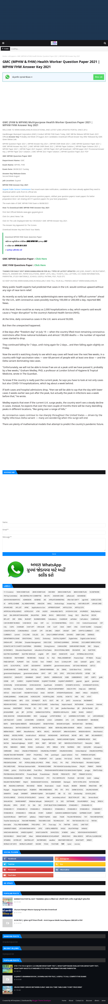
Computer (97, 627)
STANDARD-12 (22, 809)
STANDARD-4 (59, 809)
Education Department (24, 650)
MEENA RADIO (9, 731)
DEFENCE (91, 635)
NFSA (5, 747)
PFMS (48, 763)
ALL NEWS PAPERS (28, 604)
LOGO (49, 720)
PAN (46, 755)
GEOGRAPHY (35, 666)
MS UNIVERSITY (97, 735)
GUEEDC (20, 681)
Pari (76, 755)
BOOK (94, 615)
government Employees (12, 673)
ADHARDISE (81, 596)
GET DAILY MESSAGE (80, 666)
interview (7, 708)
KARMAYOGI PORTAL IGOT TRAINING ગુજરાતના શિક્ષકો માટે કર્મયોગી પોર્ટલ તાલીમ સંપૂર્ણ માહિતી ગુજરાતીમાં (52, 899)
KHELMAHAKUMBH (24, 716)
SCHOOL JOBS (90, 794)
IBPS (21, 700)
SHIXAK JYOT (49, 801)
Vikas (31, 836)
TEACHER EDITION (96, 817)
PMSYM (98, 766)
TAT (85, 817)
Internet (99, 704)
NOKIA (30, 747)
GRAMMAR (29, 677)
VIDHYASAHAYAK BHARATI (87, 832)
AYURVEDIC (84, 611)
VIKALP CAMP (21, 836)
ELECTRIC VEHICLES (28, 654)
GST (12, 681)
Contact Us (79, 1000)
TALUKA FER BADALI (74, 817)
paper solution (67, 755)
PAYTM (77, 759)
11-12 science (8, 592)
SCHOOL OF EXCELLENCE (27, 797)
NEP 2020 (52, 743)
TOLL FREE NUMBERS (21, 825)
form (57, 662)
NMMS (23, 747)
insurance (89, 704)
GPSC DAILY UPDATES (74, 673)
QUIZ (89, 778)
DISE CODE (47, 642)
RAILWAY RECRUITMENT (12, 782)
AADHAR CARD (58, 596)
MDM (50, 728)
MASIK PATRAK (48, 724)
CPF (41, 631)
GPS (55, 673)
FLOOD (35, 662)
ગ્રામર (69, 844)
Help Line (82, 689)
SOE (62, 801)
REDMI (39, 786)
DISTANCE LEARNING (61, 642)
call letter (73, 619)
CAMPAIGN (95, 619)
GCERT (26, 666)
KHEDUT (89, 712)
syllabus (33, 817)
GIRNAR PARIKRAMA (47, 669)
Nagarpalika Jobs (48, 739)
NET (60, 743)
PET (20, 763)
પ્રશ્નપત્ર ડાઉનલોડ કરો (14, 250)
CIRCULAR (40, 627)
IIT (62, 700)
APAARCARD (8, 607)
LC (65, 716)
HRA (76, 697)
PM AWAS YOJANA (93, 763)
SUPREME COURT (86, 813)
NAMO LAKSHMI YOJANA (66, 739)
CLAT (55, 627)
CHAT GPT (30, 627)
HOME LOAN (23, 697)
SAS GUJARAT (50, 794)
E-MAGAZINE (62, 646)
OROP (28, 755)
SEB (48, 797)
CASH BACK (27, 623)
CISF (48, 627)
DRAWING (37, 646)
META (39, 731)
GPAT (43, 673)
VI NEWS (65, 832)
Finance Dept (78, 658)
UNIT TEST (84, 825)
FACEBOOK (8, 658)
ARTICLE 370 (79, 607)
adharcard (70, 596)
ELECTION (91, 650)
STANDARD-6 (84, 809)
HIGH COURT (16, 693)
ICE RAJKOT (36, 700)
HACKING (7, 689)
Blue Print (85, 615)
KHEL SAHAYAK (9, 716)
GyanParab (48, 685)
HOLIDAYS (94, 693)
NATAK (6, 743)
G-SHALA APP (66, 662)
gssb (100, 677)
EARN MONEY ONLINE (77, 646)
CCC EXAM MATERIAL (59, 623)
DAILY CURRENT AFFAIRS (55, 635)
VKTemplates (15, 1000)
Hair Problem (18, 689)
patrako (58, 759)
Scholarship (78, 794)
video (73, 832)
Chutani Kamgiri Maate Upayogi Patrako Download (35, 909)
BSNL (20, 619)
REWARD (83, 786)
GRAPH (46, 677)
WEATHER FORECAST (65, 840)
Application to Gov (38, 607)
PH (62, 763)
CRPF (74, 631)
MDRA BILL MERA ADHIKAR (65, 728)
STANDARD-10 (87, 805)
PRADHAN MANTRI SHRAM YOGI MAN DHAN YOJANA (63, 770)
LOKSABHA (59, 720)
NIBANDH (14, 747)
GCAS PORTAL (16, 666)
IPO (40, 708)
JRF (23, 712)
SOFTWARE (70, 801)
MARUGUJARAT (35, 724)
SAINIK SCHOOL (77, 790)
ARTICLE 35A (67, 607)
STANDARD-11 (9, 809)
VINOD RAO (66, 836)
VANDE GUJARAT (27, 832)
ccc (48, 623)
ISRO (46, 708)
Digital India (73, 638)
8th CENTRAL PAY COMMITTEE (30, 596)
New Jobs (88, 743)
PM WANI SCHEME (44, 766)
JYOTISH (30, 712)
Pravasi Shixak (32, 774)
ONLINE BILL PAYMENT (49, 751)
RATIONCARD (94, 782)
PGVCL (55, 763)
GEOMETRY (47, 666)
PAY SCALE (68, 759)
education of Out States (43, 650)
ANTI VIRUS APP (83, 604)
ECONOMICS (8, 650)
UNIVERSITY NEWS (10, 828)
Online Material (81, 751)
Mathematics (8, 728)
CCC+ (72, 623)
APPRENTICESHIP (54, 607)
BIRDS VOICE (61, 615)
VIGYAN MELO (9, 836)
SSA (34, 805)
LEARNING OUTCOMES (77, 716)
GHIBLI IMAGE (23, 669)
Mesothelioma (29, 731)
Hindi (42, 693)
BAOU (51, 615)
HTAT (89, 697)
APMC (27, 607)
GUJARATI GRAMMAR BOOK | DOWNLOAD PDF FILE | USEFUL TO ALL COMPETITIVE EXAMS (50, 976)
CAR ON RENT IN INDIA (12, 623)
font (42, 662)
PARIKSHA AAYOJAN (88, 755)
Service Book (93, 797)
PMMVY (90, 766)
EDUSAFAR (76, 650)
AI (4, 604)
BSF (14, 619)
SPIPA (15, 805)
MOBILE (6, 735)
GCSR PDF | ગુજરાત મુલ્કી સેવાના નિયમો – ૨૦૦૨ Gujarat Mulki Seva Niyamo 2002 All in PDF (48, 920)
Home (5, 56)
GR (94, 673)
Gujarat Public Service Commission (17, 189)
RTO (67, 790)
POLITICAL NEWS (25, 770)
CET (101, 623)
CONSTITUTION (9, 631)
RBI (5, 786)
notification (40, 747)
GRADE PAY (8, 677)
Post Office (38, 770)
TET (68, 821)
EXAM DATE (63, 654)
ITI (52, 708)
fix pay (98, 658)
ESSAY (54, 654)
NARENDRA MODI (84, 739)
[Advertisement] (54, 20)
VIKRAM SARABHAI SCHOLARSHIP (47, 836)
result (59, 786)
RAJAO (25, 782)
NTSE (62, 747)
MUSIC (6, 739)
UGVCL (75, 825)
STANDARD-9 (20, 813)
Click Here (41, 258)
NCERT (30, 743)
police (14, 770)
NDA (37, 743)
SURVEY (97, 813)
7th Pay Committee (10, 596)
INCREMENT (88, 700)
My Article (28, 739)
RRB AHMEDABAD (45, 790)
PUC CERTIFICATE (59, 778)
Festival (41, 658)
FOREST (49, 662)
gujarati (79, 681)
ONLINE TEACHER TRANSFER (13, 755)
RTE (56, 790)
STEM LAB (32, 813)
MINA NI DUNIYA (70, 731)
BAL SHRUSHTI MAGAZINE (19, 615)
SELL (83, 797)
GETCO (92, 666)
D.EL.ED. (35, 635)
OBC (78, 747)
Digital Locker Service (87, 638)
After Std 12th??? (73, 600)
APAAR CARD (96, 604)
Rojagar (6, 790)
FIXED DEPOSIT (9, 662)
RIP (101, 786)
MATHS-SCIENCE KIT (23, 728)
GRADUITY (18, 677)
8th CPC (47, 596)
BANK (44, 615)
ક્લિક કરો (98, 77)
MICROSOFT (56, 731)
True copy (52, 825)
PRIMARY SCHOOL (85, 774)
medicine (88, 728)
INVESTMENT (17, 708)
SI (57, 801)
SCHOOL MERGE (9, 797)
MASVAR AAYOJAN (63, 724)
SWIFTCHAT (23, 817)
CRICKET (66, 631)
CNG (75, 627)
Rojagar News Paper (19, 790)
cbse (35, 623)
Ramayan (67, 782)
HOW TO (69, 697)
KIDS (35, 716)
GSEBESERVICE (77, 677)
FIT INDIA (89, 658)
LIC (89, 716)
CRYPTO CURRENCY (85, 631)
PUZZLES (71, 778)
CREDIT (57, 631)
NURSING (71, 747)
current (17, 635)
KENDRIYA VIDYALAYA (61, 712)
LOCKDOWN (29, 720)
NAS (94, 739)
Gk (58, 669)
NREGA (55, 747)
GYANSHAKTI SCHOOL (91, 685)
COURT (34, 631)
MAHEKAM (94, 720)
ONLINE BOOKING (66, 751)
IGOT (51, 700)
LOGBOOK (40, 720)
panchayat (55, 755)
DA (42, 635)
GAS (98, 662)
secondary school (59, 797)
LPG (67, 720)
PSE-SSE (28, 778)
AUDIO (45, 611)
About (71, 1000)
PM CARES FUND (9, 766)
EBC (89, 646)
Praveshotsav (45, 774)
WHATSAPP (80, 840)
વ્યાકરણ (77, 844)
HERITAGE (92, 689)
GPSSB (87, 673)
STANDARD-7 (97, 809)
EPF (47, 654)
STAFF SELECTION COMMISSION (55, 805)
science (41, 797)
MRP (87, 735)
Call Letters (84, 619)
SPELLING (7, 805)
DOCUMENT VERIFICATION (91, 642)
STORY (40, 813)
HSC (82, 697)
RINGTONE (93, 786)
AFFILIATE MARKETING (56, 600)
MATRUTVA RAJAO (39, 728)
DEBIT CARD (80, 635)
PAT (51, 759)
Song (93, 801)
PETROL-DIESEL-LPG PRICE (34, 763)
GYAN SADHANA (21, 685)
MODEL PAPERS (17, 735)
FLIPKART (20, 662)
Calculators (52, 619)
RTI (62, 790)
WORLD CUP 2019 (10, 844)
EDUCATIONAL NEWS (62, 650)
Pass (34, 759)
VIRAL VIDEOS (78, 836)
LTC (73, 720)
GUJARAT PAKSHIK (32, 681)
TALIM (62, 817)
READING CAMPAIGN (16, 786)
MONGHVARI (52, 735)
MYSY (37, 739)
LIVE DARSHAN (98, 716)
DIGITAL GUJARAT (59, 638)
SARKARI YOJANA (37, 794)
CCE (78, 623)
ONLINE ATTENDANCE (30, 751)
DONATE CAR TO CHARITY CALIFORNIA (17, 646)
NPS (48, 747)
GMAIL (64, 669)
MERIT (19, 731)
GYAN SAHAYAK (35, 685)
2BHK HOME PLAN (38, 592)
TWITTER (67, 825)
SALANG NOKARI (92, 790)
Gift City (34, 669)
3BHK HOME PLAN (64, 592)
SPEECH (100, 801)
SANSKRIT (24, 794)
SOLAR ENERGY (82, 801)
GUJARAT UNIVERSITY (65, 681)
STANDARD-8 (8, 813)
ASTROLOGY (28, 611)
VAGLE (63, 828)
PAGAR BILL (38, 755)
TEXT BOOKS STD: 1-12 (80, 821)
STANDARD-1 (73, 805)
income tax (77, 700)
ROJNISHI (33, 790)
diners (97, 1000)
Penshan (97, 759)
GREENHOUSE (57, 677)
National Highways (18, 743)
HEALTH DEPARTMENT (56, 689)
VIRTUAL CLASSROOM (93, 836)
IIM (57, 700)
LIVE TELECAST (9, 720)
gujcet (87, 681)
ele (84, 650)
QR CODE (80, 778)
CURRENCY (7, 635)
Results (66, 786)
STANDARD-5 (72, 809)
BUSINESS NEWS (39, 619)
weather (52, 840)
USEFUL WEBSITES (51, 828)
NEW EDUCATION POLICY (73, 743)
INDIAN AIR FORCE (10, 704)
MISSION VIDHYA (84, 731)
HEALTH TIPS (71, 689)
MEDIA (79, 728)
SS (29, 805)
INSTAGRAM (79, 704)
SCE (69, 794)
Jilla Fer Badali (87, 708)
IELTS (44, 700)
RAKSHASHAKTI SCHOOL (39, 782)
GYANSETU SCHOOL (73, 685)
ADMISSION (27, 600)
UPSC (40, 828)
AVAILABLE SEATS (57, 611)
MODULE (42, 735)
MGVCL (46, 731)
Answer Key (71, 604)
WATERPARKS (41, 840)
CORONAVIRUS (23, 631)
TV (60, 825)
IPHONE (28, 708)
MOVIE (74, 735)
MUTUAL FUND (16, 739)
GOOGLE (87, 669)
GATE (6, 666)
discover (89, 1000)
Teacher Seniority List (11, 821)
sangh (16, 794)
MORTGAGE (65, 735)
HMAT (78, 693)
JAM (57, 708)
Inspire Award (67, 704)
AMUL (49, 604)
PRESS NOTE (65, 774)
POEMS (6, 770)
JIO (97, 708)
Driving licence (49, 646)
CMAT (69, 627)
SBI (59, 794)
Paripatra (26, 759)
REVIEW (74, 786)
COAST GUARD (86, 627)
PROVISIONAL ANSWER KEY (13, 778)
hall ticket (29, 689)
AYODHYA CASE (71, 611)
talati (55, 817)
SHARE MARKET (21, 801)
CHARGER (20, 627)
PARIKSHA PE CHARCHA (12, 759)
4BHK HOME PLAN (80, 592)
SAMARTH (7, 794)
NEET (44, 743)
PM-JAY (82, 766)
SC (64, 794)
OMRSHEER (7, 751)
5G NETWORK (94, 592)
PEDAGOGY (87, 759)
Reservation (49, 786)
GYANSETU (59, 685)
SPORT (22, 805)
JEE (78, 708)
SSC (39, 805)
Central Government (90, 623)
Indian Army (24, 704)
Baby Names (95, 611)
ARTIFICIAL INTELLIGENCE (12, 611)
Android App (59, 604)
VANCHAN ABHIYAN (11, 832)
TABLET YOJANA (44, 817)
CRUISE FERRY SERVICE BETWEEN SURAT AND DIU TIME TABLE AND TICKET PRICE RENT (48, 987)
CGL (5, 627)
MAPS (6, 724)
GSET (86, 677)
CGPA (12, 627)
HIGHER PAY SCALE (31, 693)
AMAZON (41, 604)
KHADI (81, 712)
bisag (70, 615)
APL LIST (18, 607)
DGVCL (37, 638)
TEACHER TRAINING (29, 821)
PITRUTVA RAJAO (77, 763)
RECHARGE (30, 786)
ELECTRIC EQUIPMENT (11, 654)
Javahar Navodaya (68, 708)
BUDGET (28, 619)
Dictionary (46, 638)
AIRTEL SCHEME (13, 604)
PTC (48, 778)
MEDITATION (98, 728)
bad (5, 615)
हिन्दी (63, 844)
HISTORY (51, 693)
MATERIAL (89, 724)
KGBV (74, 712)
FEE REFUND (31, 658)
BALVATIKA (35, 615)
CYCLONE (26, 635)
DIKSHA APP (8, 642)
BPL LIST (7, 619)
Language (43, 716)
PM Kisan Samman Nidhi (26, 766)
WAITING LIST (29, 840)
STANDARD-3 (47, 809)
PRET (74, 774)
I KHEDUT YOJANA (10, 700)
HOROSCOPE (35, 697)
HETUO (6, 693)
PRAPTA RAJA (97, 770)
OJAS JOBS (87, 747)
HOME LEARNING (10, 697)
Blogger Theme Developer (41, 1000)
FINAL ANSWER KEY (64, 658)
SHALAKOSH (8, 801)
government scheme (31, 673)
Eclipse (96, 646)
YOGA (46, 844)
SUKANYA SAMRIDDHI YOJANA (66, 813)
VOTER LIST (17, 840)
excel (72, 654)
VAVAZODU (55, 832)
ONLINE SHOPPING (96, 751)
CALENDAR (63, 619)
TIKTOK (94, 821)
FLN (28, 662)
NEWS (97, 743)
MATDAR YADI (78, 724)
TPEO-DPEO (36, 825)
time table (7, 825)
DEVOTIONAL (27, 638)
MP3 (81, 735)
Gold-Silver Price (75, 669)
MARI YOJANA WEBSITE (19, 724)
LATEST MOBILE (55, 716)
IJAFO (68, 700)
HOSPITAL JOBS (48, 697)
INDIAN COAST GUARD (39, 704)
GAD (76, 662)
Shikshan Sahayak (35, 801)
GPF (49, 673)
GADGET (84, 662)
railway (96, 778)
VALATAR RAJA (73, 828)
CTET (97, 631)
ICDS (27, 700)
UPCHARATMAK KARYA (27, 828)
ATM (37, 611)
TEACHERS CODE (44, 821)
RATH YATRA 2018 (79, 782)
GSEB (67, 677)
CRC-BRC (49, 631)
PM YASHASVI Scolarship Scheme (65, 766)
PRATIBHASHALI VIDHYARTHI (14, 774)
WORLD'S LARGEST (26, 844)
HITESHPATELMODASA (65, 693)
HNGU (85, 693)
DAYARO (70, 635)
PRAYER (55, 774)
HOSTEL (60, 697)
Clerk (62, 627)
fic (48, 658)
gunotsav (95, 681)
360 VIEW (51, 592)
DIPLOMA (18, 642)
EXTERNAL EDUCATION (85, 654)
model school (31, 735)
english (40, 654)
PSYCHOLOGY (39, 778)
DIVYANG (75, 642)
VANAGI (84, 828)
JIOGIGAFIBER (8, 712)
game (92, 662)
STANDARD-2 (35, 809)
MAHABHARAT (82, 720)
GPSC (62, 673)
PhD (67, 763)
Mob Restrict (98, 731)
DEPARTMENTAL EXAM (11, 638)
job (17, 712)
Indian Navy (54, 704)
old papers (12, 56)
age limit (85, 600)
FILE (53, 658)
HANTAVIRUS (40, 689)
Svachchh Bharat (9, 817)
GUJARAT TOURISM (48, 681)
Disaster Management (33, 642)
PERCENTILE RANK (10, 763)
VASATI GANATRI (41, 832)
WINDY (89, 840)
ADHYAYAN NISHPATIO (12, 600)
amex (103, 1000)
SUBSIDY (49, 813)
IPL (35, 708)
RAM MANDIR (56, 782)
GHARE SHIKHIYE (9, 669)
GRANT (38, 677)
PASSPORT (43, 759)
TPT (44, 825)
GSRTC (93, 677)
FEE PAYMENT (19, 658)
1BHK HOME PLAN (23, 592)
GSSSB (6, 681)
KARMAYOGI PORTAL (43, 712)
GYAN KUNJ (8, 685)
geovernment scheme (62, 666)
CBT (42, 623)
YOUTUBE (54, 844)
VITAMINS (7, 840)
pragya (87, 770)
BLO (77, 615)
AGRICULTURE (96, 600)
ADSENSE (37, 600)
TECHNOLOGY (58, 821)
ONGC (17, 751)
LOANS (19, 720)
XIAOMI (38, 844)
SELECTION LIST (74, 797)
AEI (45, 600)
